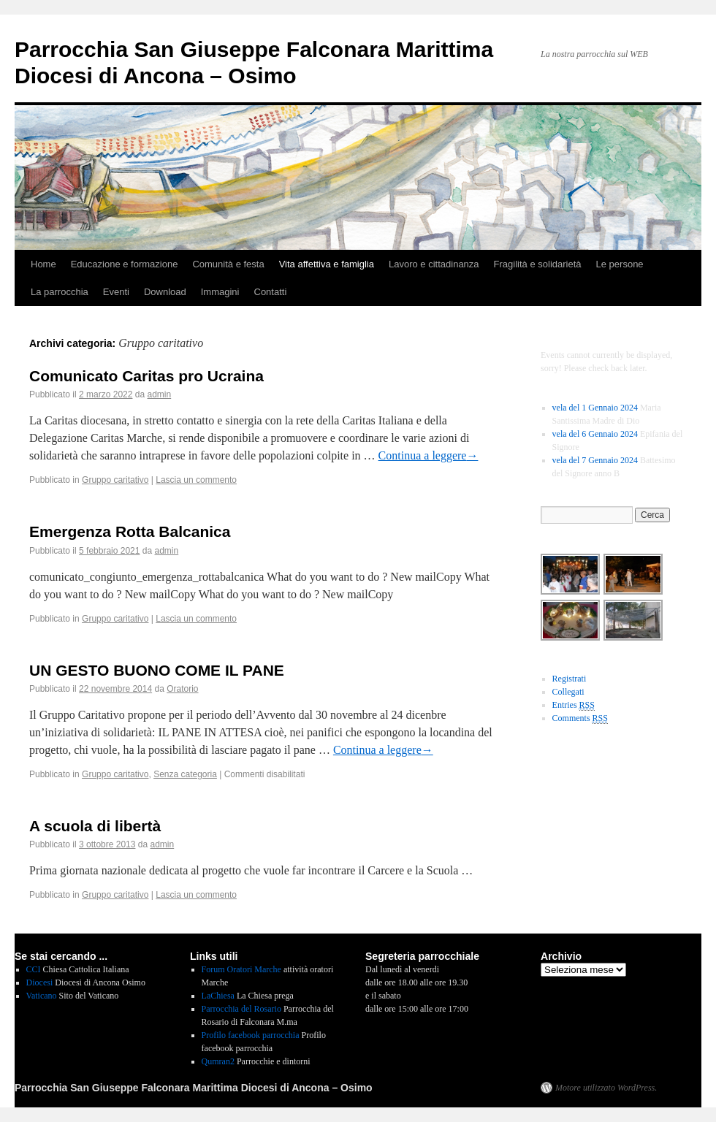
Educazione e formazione (124, 264)
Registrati (569, 678)
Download (165, 291)
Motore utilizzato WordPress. (606, 1088)
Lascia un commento (196, 480)
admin (160, 394)
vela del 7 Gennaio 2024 (595, 460)
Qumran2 (218, 1061)
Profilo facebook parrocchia (251, 1035)
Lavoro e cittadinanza (434, 264)
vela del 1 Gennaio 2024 (595, 407)
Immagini (220, 291)
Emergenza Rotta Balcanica (129, 531)
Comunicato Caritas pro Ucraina (146, 375)
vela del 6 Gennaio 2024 (595, 434)
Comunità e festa (228, 264)
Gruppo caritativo (115, 480)
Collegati (568, 692)
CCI (33, 969)
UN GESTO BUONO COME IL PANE (156, 670)
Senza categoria (185, 774)
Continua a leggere (428, 455)
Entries (573, 705)
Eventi (116, 291)
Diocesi (39, 982)
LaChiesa (218, 996)
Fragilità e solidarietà (538, 264)
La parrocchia (59, 291)
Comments (580, 718)
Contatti (270, 291)
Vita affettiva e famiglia (326, 264)
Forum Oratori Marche (241, 969)
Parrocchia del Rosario (241, 1009)
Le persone (620, 264)
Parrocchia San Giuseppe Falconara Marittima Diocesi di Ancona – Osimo (194, 1088)
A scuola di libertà (95, 825)
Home (43, 264)
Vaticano (41, 996)
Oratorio (182, 689)
